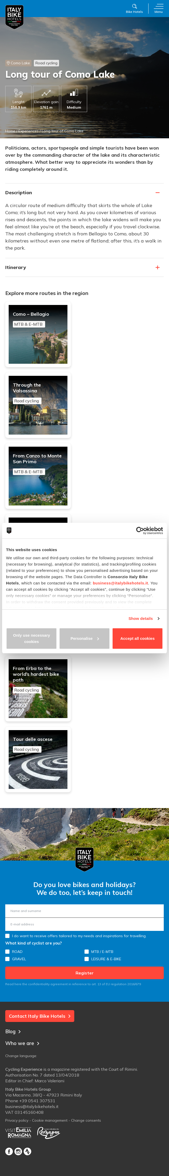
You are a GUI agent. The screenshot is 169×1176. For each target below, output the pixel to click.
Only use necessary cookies (31, 638)
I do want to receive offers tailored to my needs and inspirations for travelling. (79, 936)
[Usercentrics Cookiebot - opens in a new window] (140, 531)
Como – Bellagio (38, 319)
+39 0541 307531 (37, 1100)
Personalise (85, 638)
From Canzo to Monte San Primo (38, 464)
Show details (141, 618)
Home (10, 131)
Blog (13, 1031)
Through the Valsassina (38, 393)
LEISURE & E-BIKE (106, 959)
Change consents (86, 1120)
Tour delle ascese (38, 744)
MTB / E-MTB (102, 951)
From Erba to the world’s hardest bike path (38, 679)
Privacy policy (16, 1120)
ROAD (17, 951)
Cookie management (49, 1120)
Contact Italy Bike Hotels (40, 1016)
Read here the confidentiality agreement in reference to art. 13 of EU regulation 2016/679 (73, 984)
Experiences (28, 131)
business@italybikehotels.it (120, 583)
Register (85, 972)
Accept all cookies (137, 638)
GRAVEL (19, 959)
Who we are (22, 1043)
